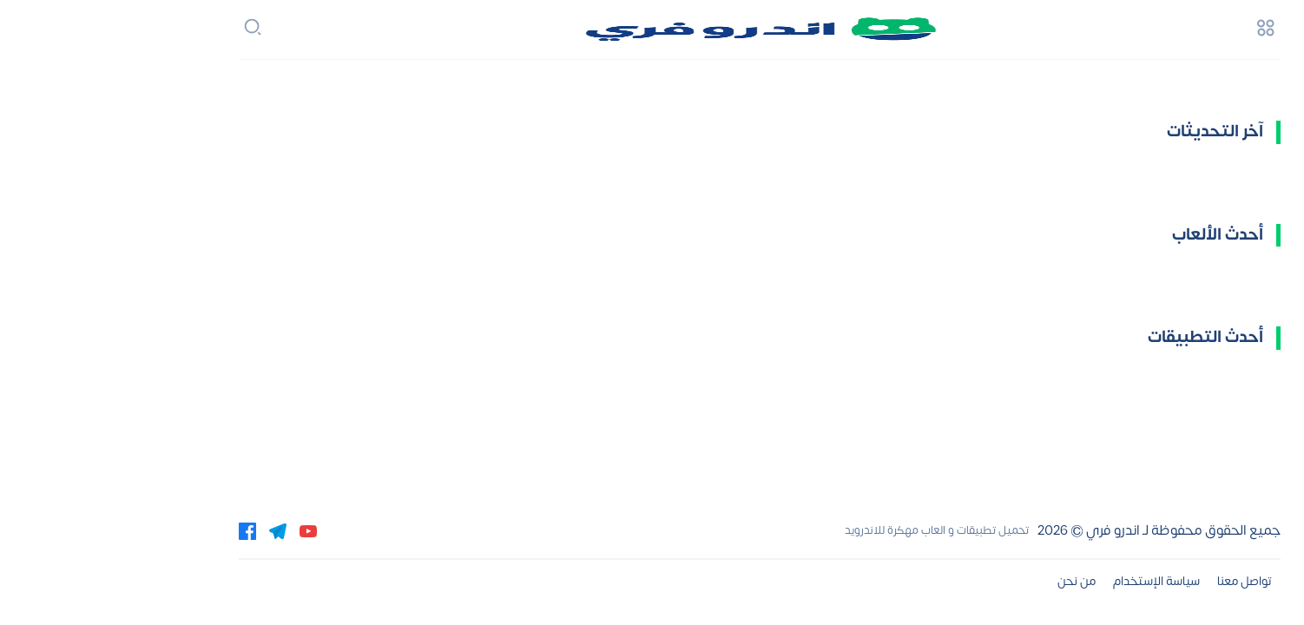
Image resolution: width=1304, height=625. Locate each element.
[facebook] (139, 530)
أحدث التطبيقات (1098, 337)
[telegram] (170, 530)
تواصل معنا (1137, 581)
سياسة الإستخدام (1048, 581)
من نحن (969, 581)
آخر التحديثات (1107, 131)
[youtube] (200, 530)
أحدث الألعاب (1110, 234)
